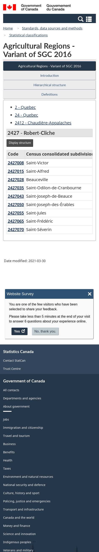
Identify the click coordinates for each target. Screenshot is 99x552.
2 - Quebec (25, 107)
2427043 (16, 196)
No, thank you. (45, 331)
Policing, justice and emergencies (26, 501)
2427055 (16, 213)
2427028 (16, 179)
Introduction (49, 75)
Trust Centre (12, 369)
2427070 (16, 229)
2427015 (16, 171)
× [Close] (90, 294)
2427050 (16, 204)
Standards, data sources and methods (52, 28)
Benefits (9, 452)
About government (16, 406)
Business (9, 444)
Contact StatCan (14, 360)
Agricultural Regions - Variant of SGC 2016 (49, 66)
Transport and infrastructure (23, 509)
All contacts (11, 390)
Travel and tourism (16, 436)
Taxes (7, 468)
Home (8, 28)
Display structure (20, 142)
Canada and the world (18, 518)
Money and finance (16, 526)
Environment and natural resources (28, 477)
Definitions (49, 94)
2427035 (16, 188)
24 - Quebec (26, 115)
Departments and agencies (22, 398)
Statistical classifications (28, 35)
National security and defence (24, 485)
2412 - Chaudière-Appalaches (43, 123)
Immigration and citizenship (23, 428)
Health (7, 460)
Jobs (6, 419)
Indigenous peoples (17, 542)
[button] (50, 18)
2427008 (16, 163)
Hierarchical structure (49, 85)
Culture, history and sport (21, 493)
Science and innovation (19, 534)
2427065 (16, 221)
